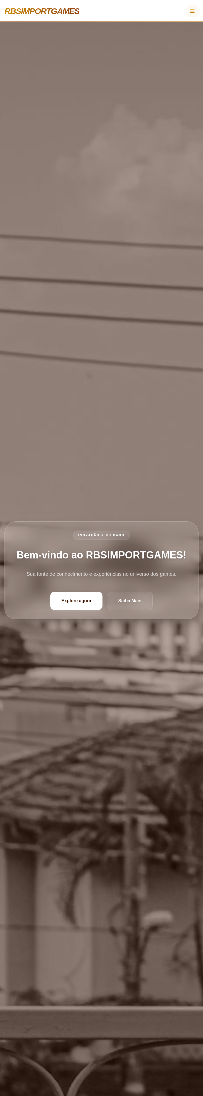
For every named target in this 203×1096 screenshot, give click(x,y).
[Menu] (192, 11)
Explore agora (76, 600)
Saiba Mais (130, 600)
